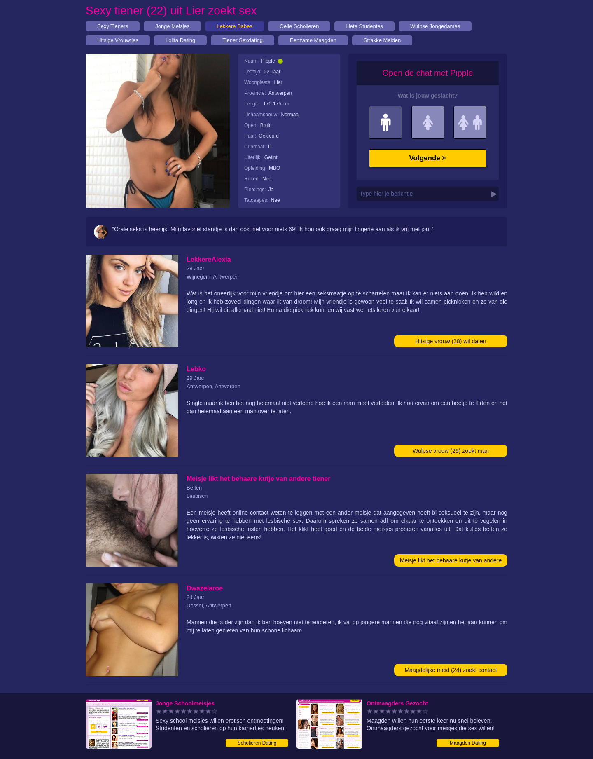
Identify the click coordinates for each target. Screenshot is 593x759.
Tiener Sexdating (242, 40)
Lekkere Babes (234, 26)
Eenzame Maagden (313, 40)
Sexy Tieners (112, 26)
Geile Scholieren (299, 26)
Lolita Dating (180, 40)
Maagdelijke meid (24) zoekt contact (450, 670)
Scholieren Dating (257, 743)
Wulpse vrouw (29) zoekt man (451, 450)
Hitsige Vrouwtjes (117, 40)
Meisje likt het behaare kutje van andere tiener (451, 562)
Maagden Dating (468, 743)
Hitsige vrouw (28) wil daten (451, 341)
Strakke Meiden (382, 40)
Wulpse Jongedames (435, 26)
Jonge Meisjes (172, 26)
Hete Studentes (364, 26)
